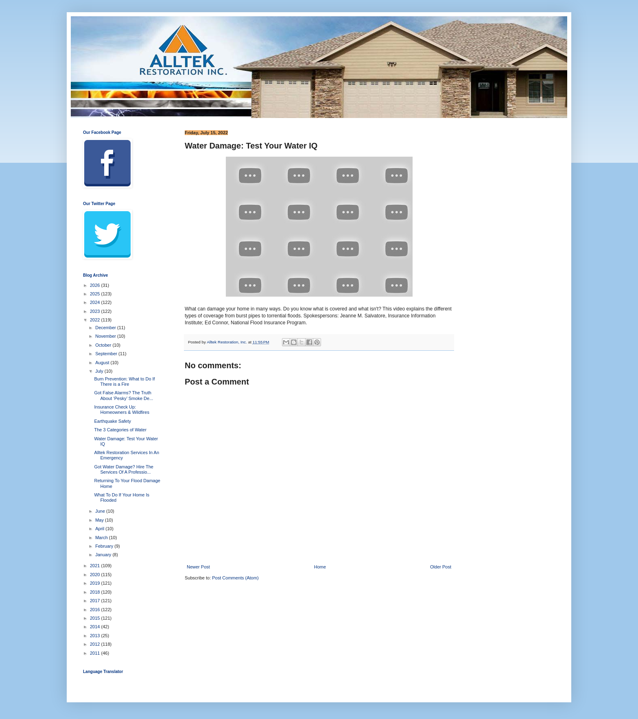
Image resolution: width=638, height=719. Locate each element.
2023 (95, 311)
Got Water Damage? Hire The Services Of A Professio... (123, 469)
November (106, 336)
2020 (95, 574)
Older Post (440, 566)
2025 (95, 293)
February (104, 546)
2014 (95, 626)
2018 (95, 592)
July (100, 371)
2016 (95, 609)
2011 (95, 653)
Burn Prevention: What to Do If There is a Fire (124, 381)
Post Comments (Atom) (235, 577)
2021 (95, 565)
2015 (95, 618)
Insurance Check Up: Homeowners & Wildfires (121, 409)
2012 (95, 644)
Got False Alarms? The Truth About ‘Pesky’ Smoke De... (123, 395)
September (106, 353)
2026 (95, 285)
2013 (95, 635)
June (100, 511)
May (100, 520)
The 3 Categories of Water (120, 429)
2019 (95, 583)
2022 (95, 319)
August (102, 362)
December (106, 327)
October (103, 345)
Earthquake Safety (112, 421)
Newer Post (198, 566)
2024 (95, 302)
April (100, 528)
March (102, 537)
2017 (95, 600)
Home (320, 566)
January (103, 554)
